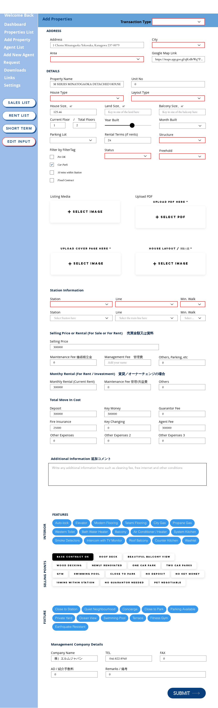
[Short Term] (19, 128)
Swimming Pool (87, 573)
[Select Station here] (81, 304)
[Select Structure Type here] (182, 140)
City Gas (159, 523)
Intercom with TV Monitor (104, 540)
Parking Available (182, 609)
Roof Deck (108, 556)
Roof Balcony (138, 540)
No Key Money (187, 573)
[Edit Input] (19, 141)
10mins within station (76, 582)
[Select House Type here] (87, 98)
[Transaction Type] (178, 21)
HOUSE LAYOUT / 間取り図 (169, 248)
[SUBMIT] (187, 693)
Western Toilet (65, 531)
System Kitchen (185, 531)
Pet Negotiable (167, 582)
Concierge (129, 609)
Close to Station (66, 609)
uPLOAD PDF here (169, 202)
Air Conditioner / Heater (150, 531)
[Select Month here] (182, 126)
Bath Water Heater (95, 531)
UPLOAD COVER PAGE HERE (84, 248)
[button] (85, 212)
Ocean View (88, 618)
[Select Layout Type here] (168, 98)
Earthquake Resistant (70, 626)
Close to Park (122, 573)
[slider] (132, 125)
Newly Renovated (107, 565)
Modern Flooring (106, 523)
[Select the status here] (128, 156)
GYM (60, 573)
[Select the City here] (178, 45)
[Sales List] (19, 102)
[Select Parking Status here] (73, 140)
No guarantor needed (124, 582)
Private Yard (63, 618)
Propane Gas (182, 523)
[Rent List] (19, 115)
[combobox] (97, 45)
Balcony (120, 531)
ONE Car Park (144, 565)
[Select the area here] (97, 59)
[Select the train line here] (146, 304)
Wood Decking (69, 565)
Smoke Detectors (67, 540)
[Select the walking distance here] (192, 304)
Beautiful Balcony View (148, 556)
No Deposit (155, 573)
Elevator (81, 523)
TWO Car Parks (179, 565)
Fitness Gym (159, 618)
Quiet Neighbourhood (99, 609)
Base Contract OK (73, 556)
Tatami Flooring (136, 523)
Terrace (137, 618)
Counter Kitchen (166, 540)
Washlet (190, 540)
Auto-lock (62, 523)
